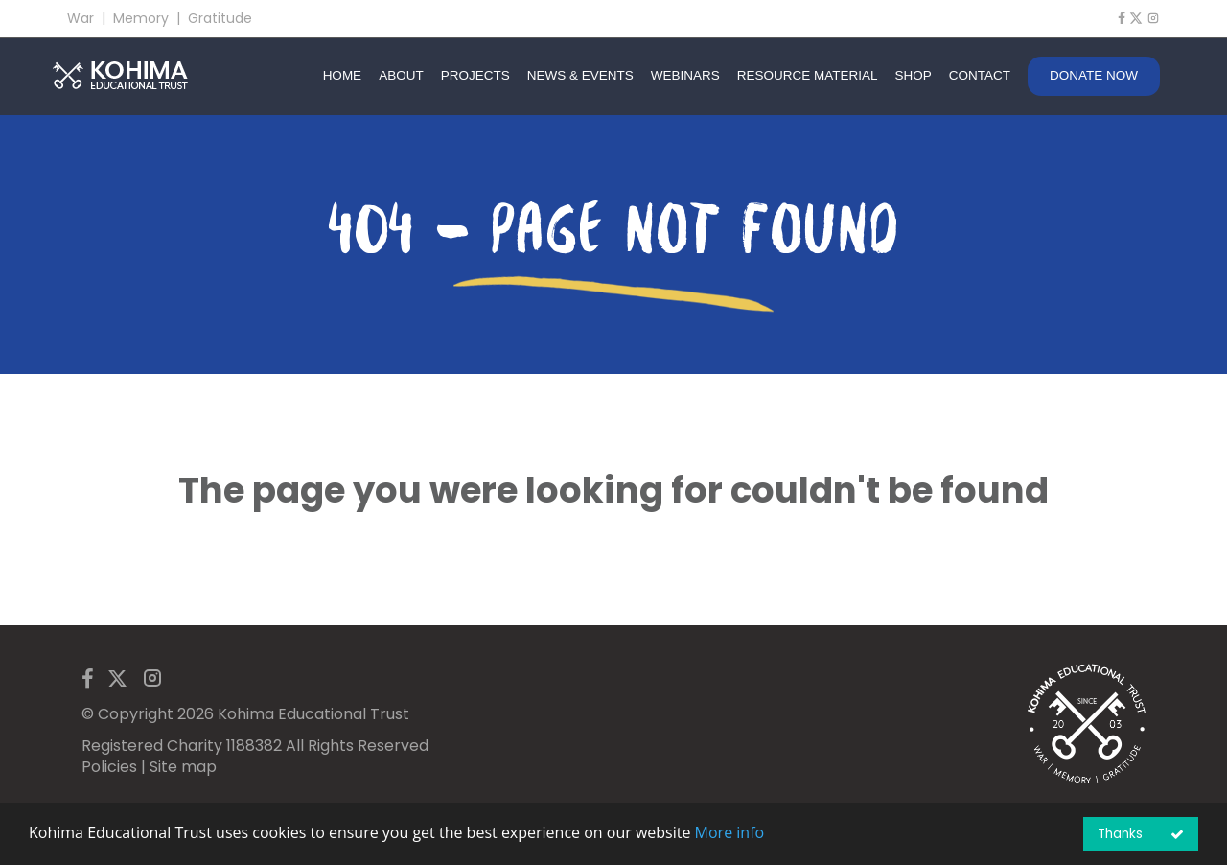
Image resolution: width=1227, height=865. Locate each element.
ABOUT (401, 75)
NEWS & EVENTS (580, 75)
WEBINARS (685, 75)
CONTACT (979, 75)
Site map (183, 767)
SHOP (912, 75)
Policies (109, 767)
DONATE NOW (1094, 75)
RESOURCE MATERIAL (807, 75)
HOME (342, 75)
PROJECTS (475, 75)
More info (730, 832)
